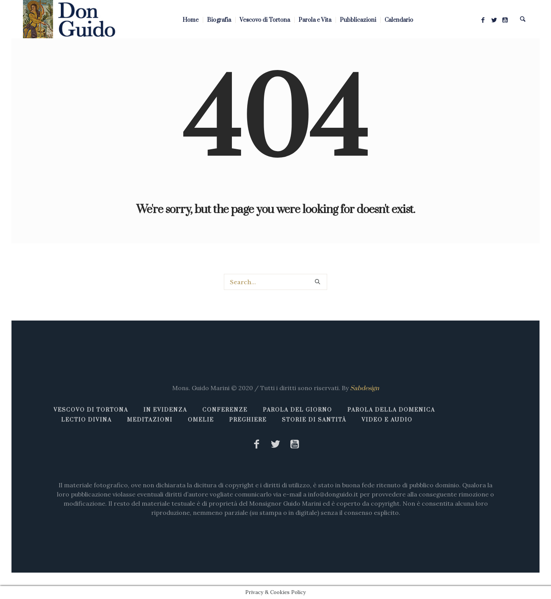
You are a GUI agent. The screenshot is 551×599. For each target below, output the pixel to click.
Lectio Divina (86, 420)
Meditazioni (150, 420)
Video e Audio (387, 420)
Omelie (201, 420)
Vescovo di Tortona (91, 410)
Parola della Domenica (391, 410)
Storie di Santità (314, 420)
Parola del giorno (297, 410)
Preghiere (248, 420)
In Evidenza (165, 410)
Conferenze (225, 410)
